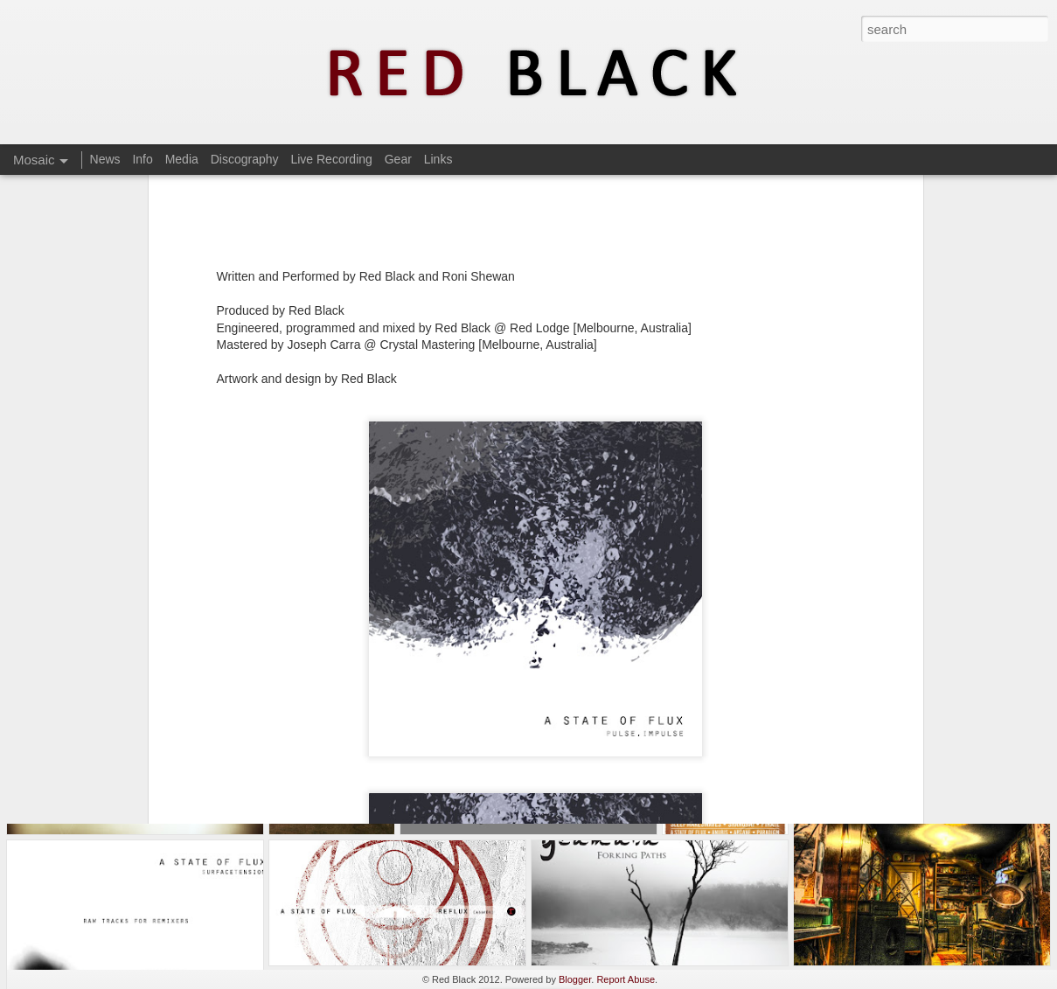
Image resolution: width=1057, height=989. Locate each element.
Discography (245, 159)
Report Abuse (625, 979)
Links (438, 159)
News (105, 159)
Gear (398, 159)
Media (181, 159)
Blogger (575, 979)
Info (142, 159)
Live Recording (331, 159)
